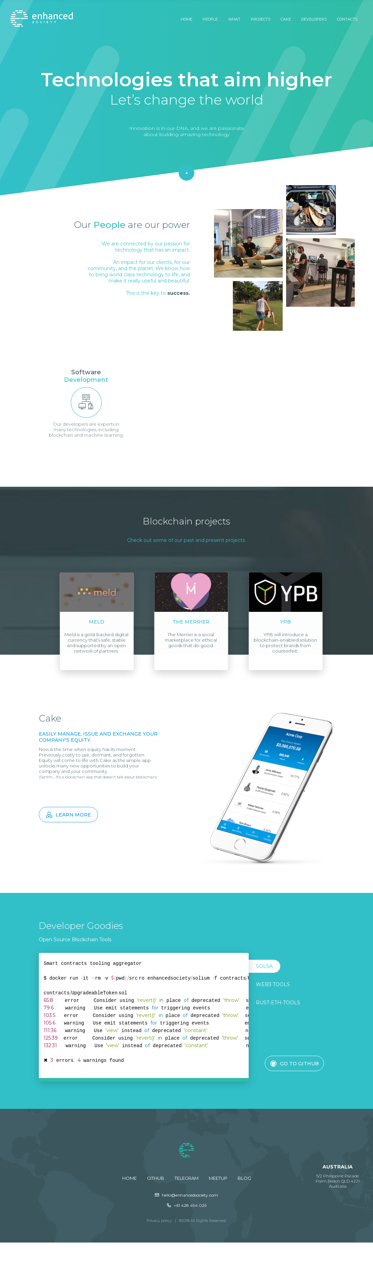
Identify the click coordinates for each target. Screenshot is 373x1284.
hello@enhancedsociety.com (186, 1195)
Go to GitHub (294, 1064)
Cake (286, 19)
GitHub (155, 1178)
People (210, 19)
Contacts (347, 19)
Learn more (68, 815)
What (234, 19)
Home (186, 19)
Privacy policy (159, 1220)
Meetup (218, 1178)
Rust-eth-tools (278, 1003)
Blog (244, 1178)
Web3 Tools (273, 984)
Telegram (186, 1178)
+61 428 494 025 (186, 1205)
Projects (260, 19)
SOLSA (264, 966)
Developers (314, 19)
